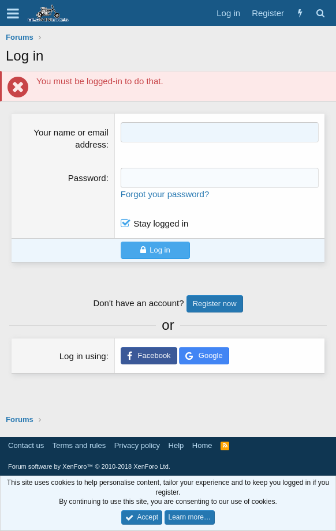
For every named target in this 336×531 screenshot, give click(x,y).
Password (87, 178)
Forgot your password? (165, 194)
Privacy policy (137, 445)
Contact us (26, 445)
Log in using (82, 356)
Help (176, 445)
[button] (13, 13)
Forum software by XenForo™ (89, 466)
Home (202, 445)
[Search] (320, 13)
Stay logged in (160, 223)
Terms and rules (79, 445)
